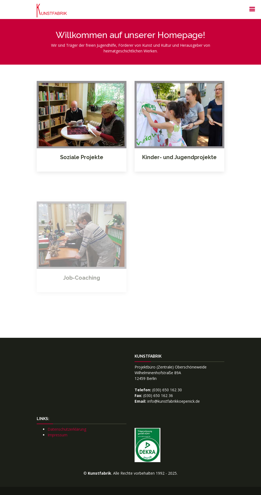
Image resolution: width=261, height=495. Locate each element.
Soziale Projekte (81, 157)
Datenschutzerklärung (67, 429)
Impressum (57, 434)
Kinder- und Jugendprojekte (179, 157)
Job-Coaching (81, 285)
